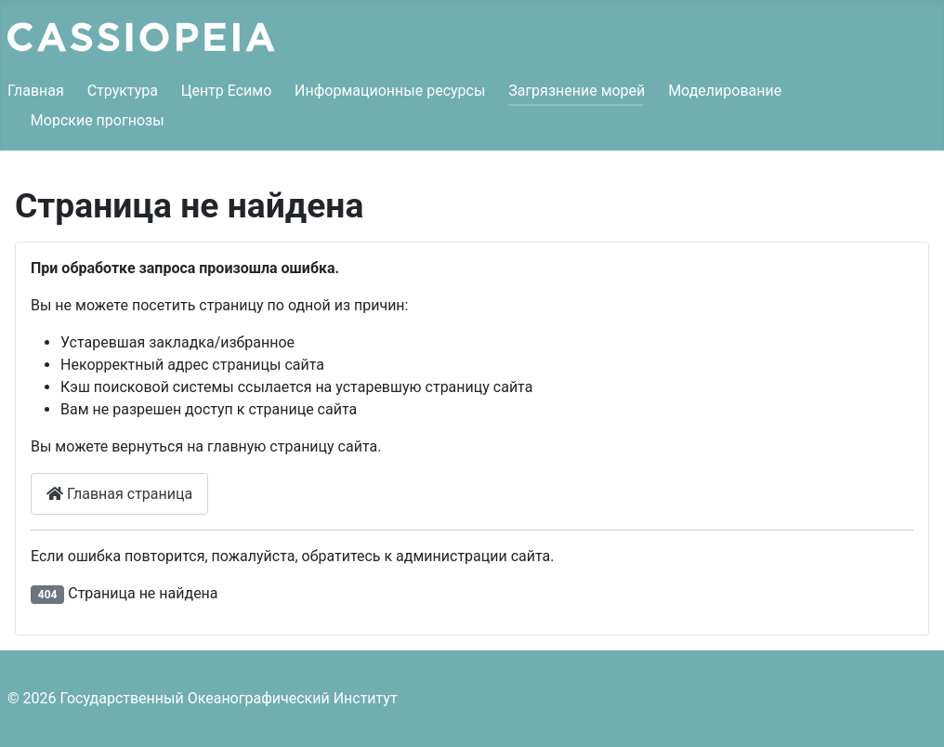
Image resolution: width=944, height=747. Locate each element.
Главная (35, 90)
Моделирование (724, 90)
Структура (122, 90)
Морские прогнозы (97, 120)
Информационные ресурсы (390, 90)
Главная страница (119, 494)
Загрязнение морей (576, 90)
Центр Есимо (226, 90)
